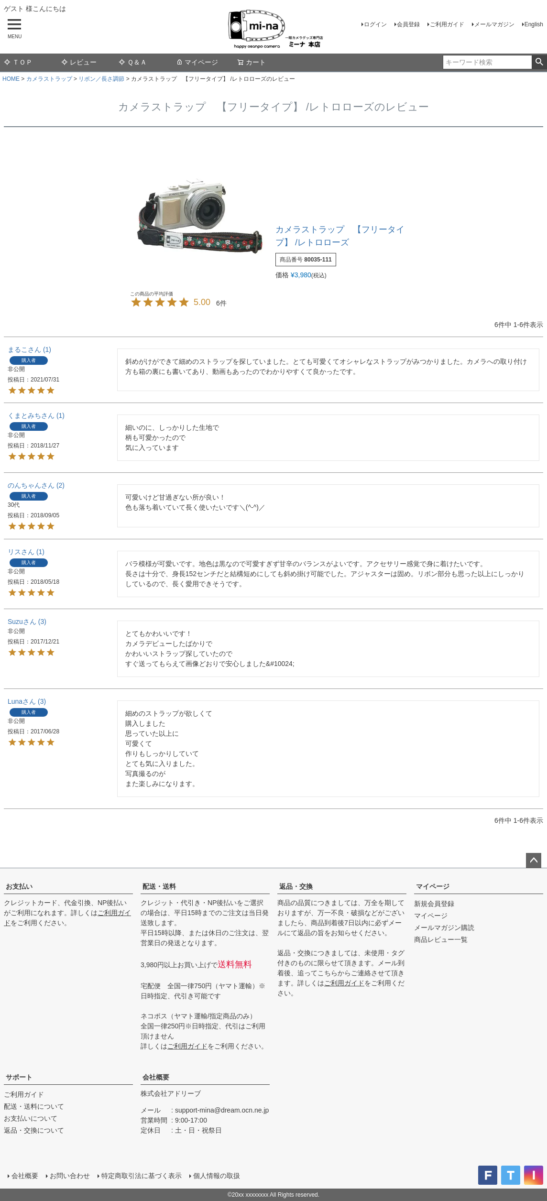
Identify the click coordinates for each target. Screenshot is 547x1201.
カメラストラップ (49, 79)
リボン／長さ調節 (101, 79)
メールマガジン (494, 24)
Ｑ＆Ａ (133, 62)
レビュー (79, 62)
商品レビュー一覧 (441, 939)
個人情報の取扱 (216, 1175)
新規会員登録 (434, 903)
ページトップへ (533, 860)
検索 (539, 62)
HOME (11, 79)
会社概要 (155, 1077)
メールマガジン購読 (444, 927)
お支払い (19, 886)
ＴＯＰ (18, 62)
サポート (19, 1077)
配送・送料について (34, 1106)
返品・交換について (34, 1130)
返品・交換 (296, 886)
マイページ (197, 62)
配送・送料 (159, 886)
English (534, 24)
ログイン (375, 24)
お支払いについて (30, 1118)
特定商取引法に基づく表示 (141, 1175)
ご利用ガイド (447, 24)
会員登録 (408, 24)
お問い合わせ (70, 1175)
